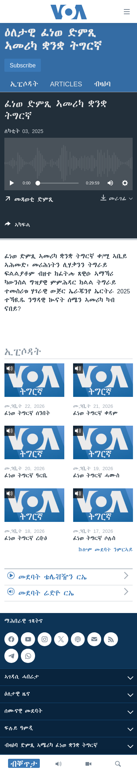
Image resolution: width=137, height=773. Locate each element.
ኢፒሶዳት (24, 84)
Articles (66, 84)
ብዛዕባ (102, 84)
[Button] (17, 226)
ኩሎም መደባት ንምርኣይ (106, 550)
